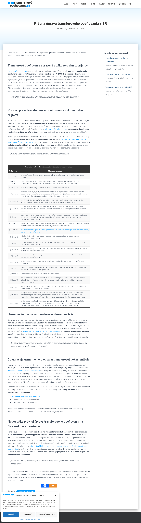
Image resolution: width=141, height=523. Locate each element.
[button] (56, 495)
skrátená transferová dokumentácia (26, 397)
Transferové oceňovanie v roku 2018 (119, 87)
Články (102, 4)
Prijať (11, 515)
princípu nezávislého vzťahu (55, 129)
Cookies (22, 519)
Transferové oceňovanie (17, 71)
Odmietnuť (27, 515)
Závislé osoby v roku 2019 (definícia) (119, 74)
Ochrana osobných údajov (33, 519)
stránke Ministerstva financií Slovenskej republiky (41, 331)
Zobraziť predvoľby (47, 515)
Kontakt (111, 4)
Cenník (83, 4)
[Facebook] (45, 485)
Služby (74, 4)
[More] (53, 485)
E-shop (92, 4)
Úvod (66, 4)
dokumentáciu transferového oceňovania (24, 371)
